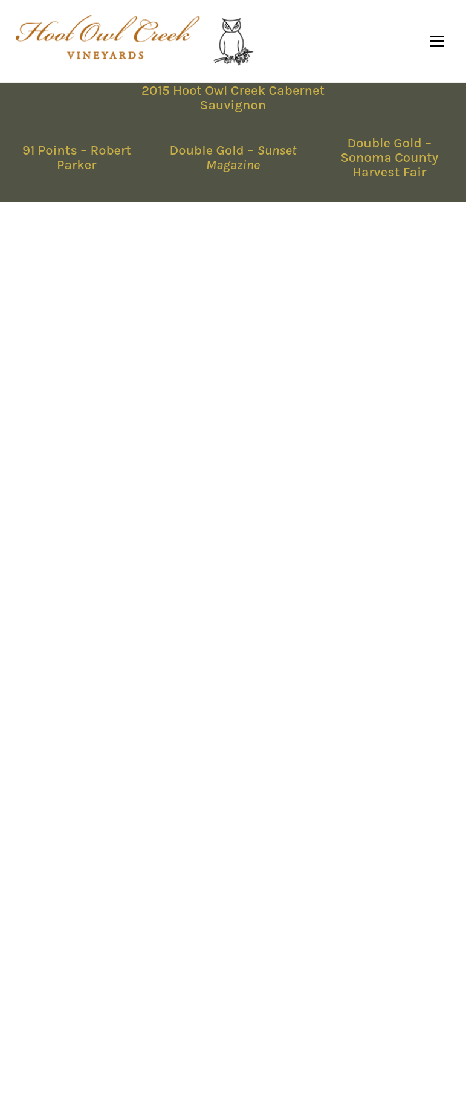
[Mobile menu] (437, 41)
